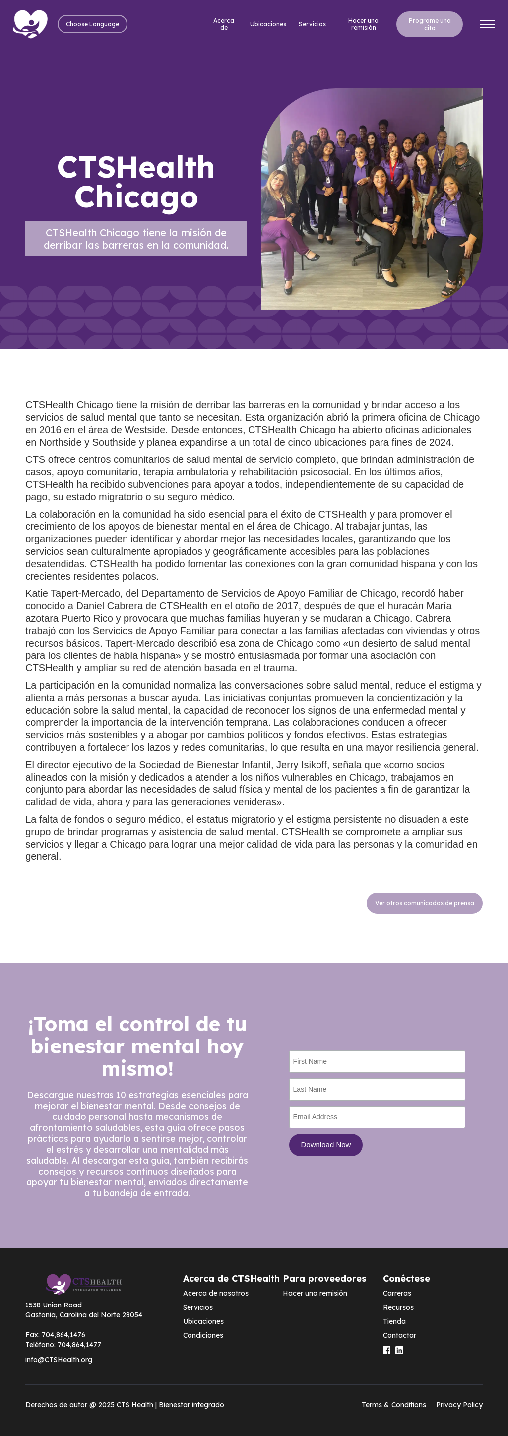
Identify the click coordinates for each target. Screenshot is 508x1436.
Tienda (394, 1321)
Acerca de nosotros (216, 1293)
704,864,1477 (79, 1344)
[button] (92, 24)
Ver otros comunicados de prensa (424, 903)
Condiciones (203, 1335)
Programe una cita (430, 24)
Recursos (398, 1307)
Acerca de (223, 24)
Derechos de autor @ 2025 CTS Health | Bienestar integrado (124, 1404)
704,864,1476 (63, 1334)
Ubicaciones (268, 24)
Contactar (399, 1335)
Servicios (312, 24)
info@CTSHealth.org (58, 1359)
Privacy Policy (459, 1404)
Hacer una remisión (363, 24)
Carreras (397, 1293)
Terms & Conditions (394, 1404)
